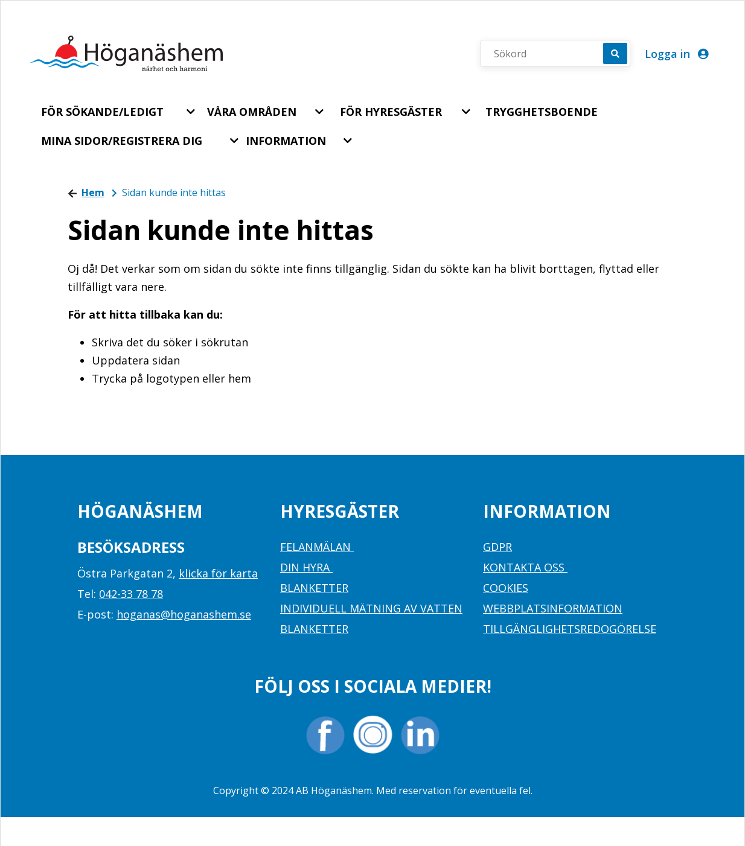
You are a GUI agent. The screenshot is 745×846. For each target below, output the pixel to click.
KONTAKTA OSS (525, 567)
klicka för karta (218, 573)
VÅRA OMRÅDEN (251, 111)
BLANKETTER (314, 587)
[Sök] (615, 53)
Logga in (676, 53)
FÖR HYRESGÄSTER (391, 111)
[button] (191, 111)
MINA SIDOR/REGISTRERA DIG (121, 140)
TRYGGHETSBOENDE (541, 111)
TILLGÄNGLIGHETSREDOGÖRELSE (569, 629)
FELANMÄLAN (317, 546)
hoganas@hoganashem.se (184, 614)
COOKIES (505, 587)
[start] (126, 54)
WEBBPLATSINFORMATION (552, 608)
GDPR (497, 546)
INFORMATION (286, 140)
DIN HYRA (306, 567)
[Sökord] (548, 54)
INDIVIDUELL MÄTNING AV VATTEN (371, 608)
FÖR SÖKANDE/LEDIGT (102, 111)
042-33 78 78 (131, 594)
